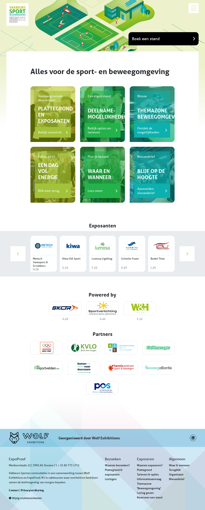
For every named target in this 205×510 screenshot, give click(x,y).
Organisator (176, 474)
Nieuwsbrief (176, 479)
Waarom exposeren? (150, 465)
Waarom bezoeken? (117, 465)
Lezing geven (145, 493)
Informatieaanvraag (149, 479)
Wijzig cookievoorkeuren (25, 498)
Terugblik (175, 470)
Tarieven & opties (148, 474)
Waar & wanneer (179, 465)
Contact (14, 490)
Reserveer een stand (149, 497)
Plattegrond (144, 470)
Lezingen (111, 479)
